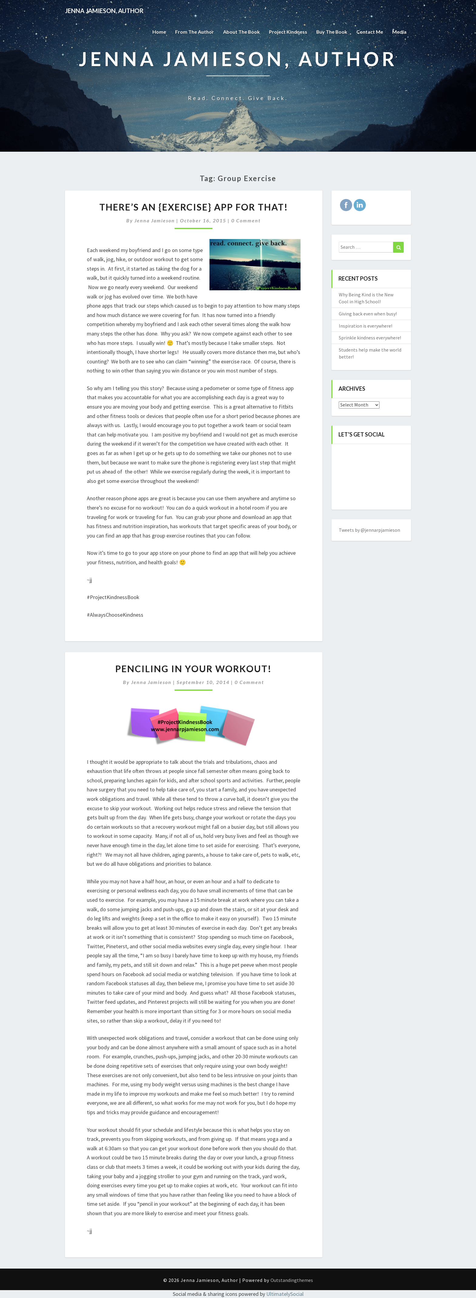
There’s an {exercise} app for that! (193, 206)
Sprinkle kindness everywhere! (370, 338)
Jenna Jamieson (154, 220)
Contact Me (369, 32)
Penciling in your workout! (193, 668)
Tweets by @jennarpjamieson (369, 530)
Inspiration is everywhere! (365, 326)
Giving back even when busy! (368, 314)
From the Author (193, 32)
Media (399, 32)
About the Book (240, 32)
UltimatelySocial (285, 1293)
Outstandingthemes (291, 1280)
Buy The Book (331, 32)
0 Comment (246, 220)
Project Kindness (287, 32)
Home (158, 32)
